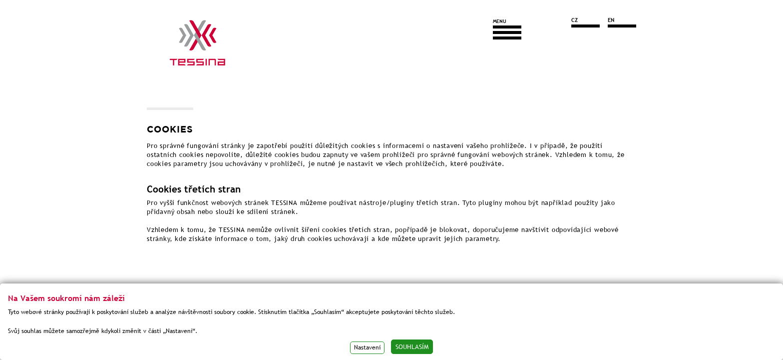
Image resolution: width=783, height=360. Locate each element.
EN (611, 20)
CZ (574, 20)
